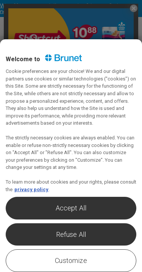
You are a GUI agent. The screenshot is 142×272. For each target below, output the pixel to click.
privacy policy (31, 189)
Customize (71, 260)
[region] (71, 155)
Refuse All (71, 234)
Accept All (71, 208)
